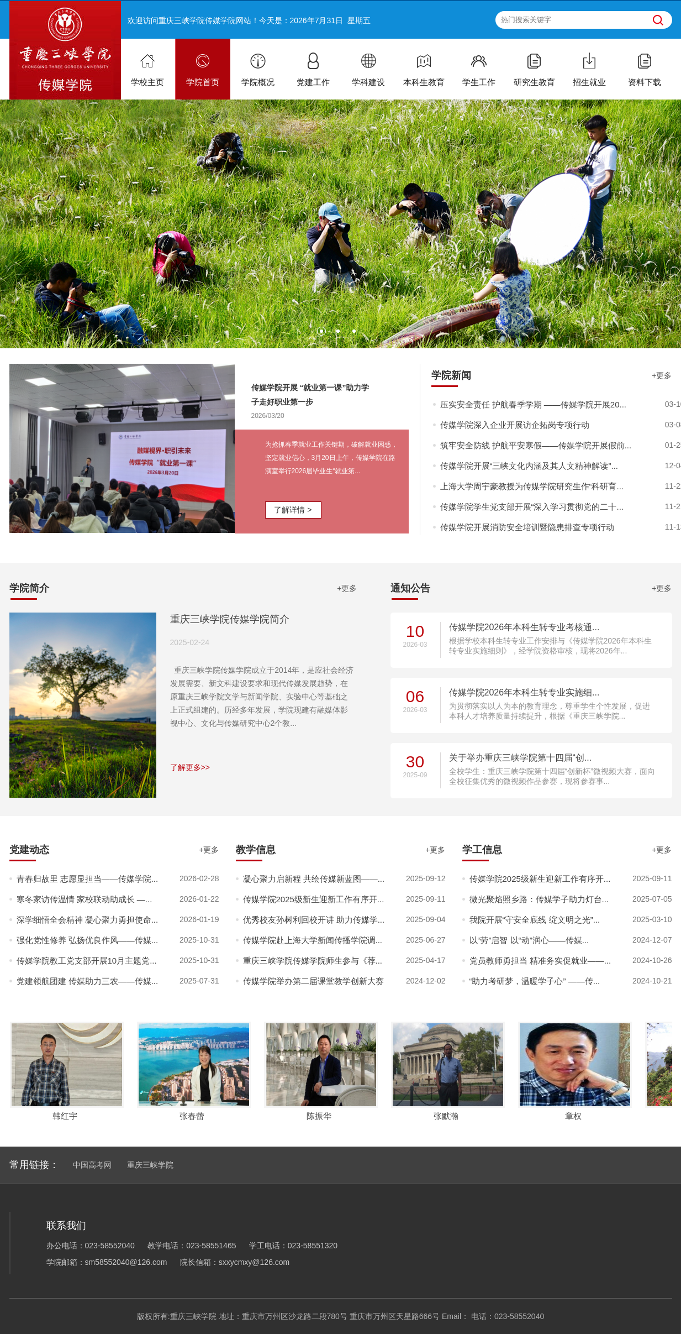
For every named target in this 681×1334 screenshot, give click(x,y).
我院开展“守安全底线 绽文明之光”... (534, 919)
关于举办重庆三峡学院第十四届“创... (520, 757)
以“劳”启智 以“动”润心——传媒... (529, 940)
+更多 (662, 375)
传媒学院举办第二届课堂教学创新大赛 (313, 981)
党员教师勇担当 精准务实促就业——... (540, 960)
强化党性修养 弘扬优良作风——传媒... (88, 940)
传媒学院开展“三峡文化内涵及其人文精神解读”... (529, 465)
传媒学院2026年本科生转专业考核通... (524, 627)
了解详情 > (293, 509)
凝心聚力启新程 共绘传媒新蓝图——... (314, 878)
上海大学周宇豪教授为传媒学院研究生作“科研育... (532, 486)
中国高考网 (92, 1164)
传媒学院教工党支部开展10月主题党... (87, 960)
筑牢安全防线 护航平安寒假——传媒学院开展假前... (536, 445)
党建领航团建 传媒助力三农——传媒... (88, 981)
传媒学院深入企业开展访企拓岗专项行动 (514, 425)
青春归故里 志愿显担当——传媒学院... (88, 878)
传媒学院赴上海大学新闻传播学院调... (313, 940)
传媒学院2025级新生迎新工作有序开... (313, 899)
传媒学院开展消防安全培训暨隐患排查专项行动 (527, 527)
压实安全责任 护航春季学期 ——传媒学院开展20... (533, 404)
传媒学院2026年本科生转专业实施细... (524, 692)
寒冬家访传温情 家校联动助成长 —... (84, 899)
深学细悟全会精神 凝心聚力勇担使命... (88, 919)
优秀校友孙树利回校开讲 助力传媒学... (314, 919)
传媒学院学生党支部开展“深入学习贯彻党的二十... (532, 506)
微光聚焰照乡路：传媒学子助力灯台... (539, 899)
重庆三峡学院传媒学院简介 (229, 619)
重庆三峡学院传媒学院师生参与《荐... (313, 960)
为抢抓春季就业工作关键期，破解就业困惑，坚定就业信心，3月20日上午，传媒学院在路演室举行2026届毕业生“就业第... (331, 458)
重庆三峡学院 (150, 1164)
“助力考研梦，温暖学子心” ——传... (534, 981)
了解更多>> (190, 767)
